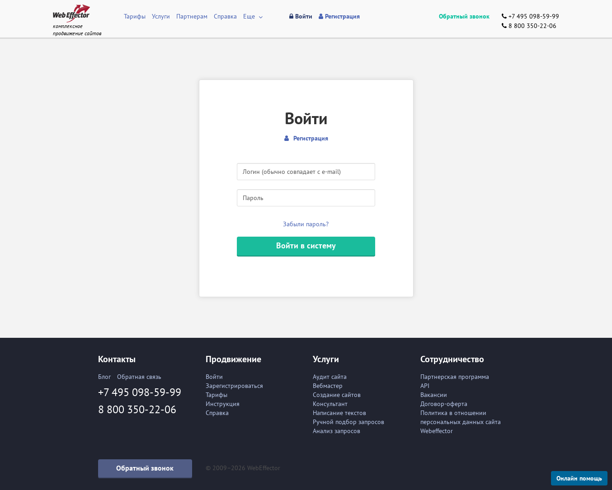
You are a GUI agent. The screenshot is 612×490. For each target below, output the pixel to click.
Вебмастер (328, 386)
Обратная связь (139, 377)
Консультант (330, 404)
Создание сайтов (337, 395)
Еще (253, 16)
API (424, 386)
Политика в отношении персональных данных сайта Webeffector (460, 422)
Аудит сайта (330, 377)
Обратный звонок (464, 16)
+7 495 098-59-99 (530, 16)
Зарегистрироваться (234, 386)
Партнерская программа (454, 377)
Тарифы (135, 16)
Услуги (161, 16)
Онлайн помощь (579, 478)
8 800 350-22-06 (529, 26)
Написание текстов (339, 413)
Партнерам (191, 16)
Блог (104, 377)
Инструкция (223, 404)
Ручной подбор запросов (348, 422)
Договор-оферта (443, 404)
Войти (214, 377)
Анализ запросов (336, 431)
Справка (225, 16)
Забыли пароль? (306, 224)
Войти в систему (306, 245)
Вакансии (433, 395)
